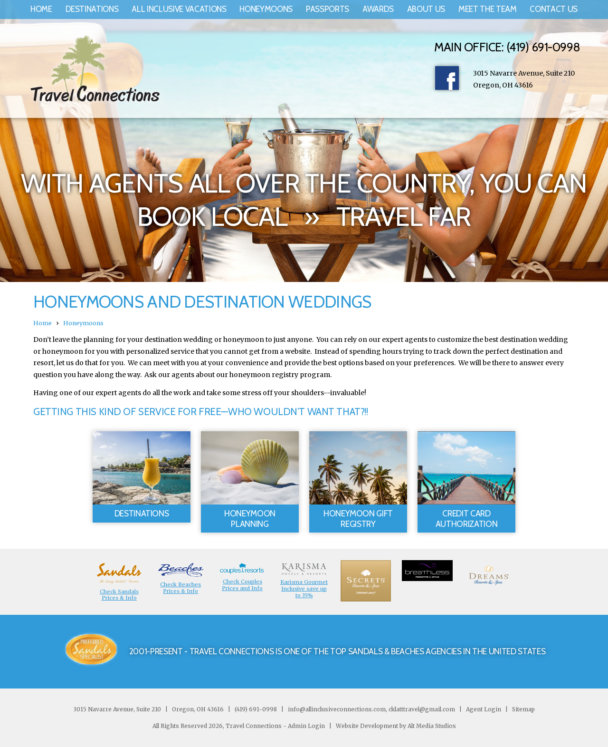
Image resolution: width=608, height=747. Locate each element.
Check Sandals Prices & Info (119, 594)
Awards (378, 9)
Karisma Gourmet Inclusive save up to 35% (304, 589)
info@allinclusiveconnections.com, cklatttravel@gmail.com (371, 709)
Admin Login (306, 725)
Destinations (92, 9)
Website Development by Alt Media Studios (396, 725)
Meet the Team (487, 9)
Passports (327, 9)
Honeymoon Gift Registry (358, 518)
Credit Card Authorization (466, 518)
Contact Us (554, 9)
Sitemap (523, 709)
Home (41, 9)
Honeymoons (266, 9)
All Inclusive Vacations (179, 9)
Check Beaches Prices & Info (180, 587)
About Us (426, 9)
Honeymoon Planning (250, 518)
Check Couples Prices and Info (242, 585)
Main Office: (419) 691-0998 (507, 47)
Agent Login (483, 709)
